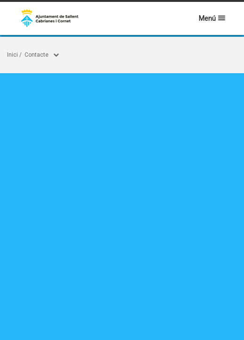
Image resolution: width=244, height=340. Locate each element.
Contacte (36, 54)
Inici (12, 54)
